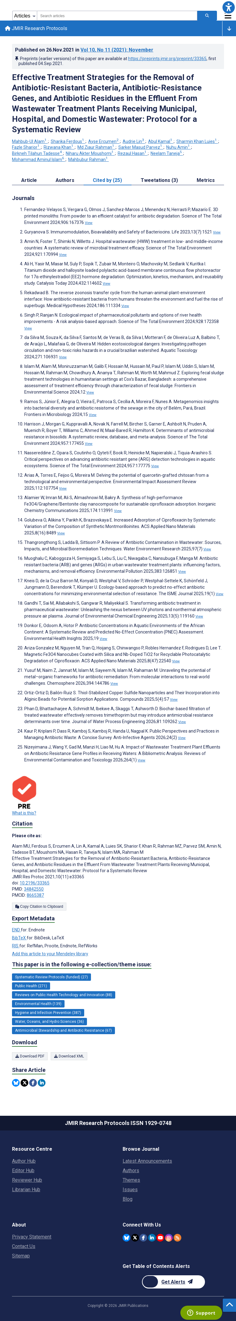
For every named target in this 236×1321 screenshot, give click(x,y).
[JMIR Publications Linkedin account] (152, 1238)
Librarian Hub (26, 1189)
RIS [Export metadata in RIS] (15, 945)
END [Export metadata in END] (16, 929)
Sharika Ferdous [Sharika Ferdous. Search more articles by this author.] (68, 141)
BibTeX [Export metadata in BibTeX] (19, 937)
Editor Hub (23, 1170)
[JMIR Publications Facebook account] (143, 1238)
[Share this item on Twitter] (24, 1083)
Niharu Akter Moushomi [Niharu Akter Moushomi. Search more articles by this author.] (90, 153)
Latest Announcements (147, 1161)
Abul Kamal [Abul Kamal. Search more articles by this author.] (160, 141)
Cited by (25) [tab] (107, 180)
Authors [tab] (65, 180)
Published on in (84, 50)
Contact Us (23, 1246)
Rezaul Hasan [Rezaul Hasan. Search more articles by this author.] (133, 153)
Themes (131, 1180)
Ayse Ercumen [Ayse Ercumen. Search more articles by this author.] (104, 141)
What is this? (24, 813)
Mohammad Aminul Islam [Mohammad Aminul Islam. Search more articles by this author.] (38, 159)
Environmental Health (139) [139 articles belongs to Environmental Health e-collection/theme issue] (38, 1004)
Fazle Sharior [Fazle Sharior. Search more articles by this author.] (26, 147)
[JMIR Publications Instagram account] (169, 1238)
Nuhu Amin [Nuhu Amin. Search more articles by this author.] (178, 147)
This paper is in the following (81, 964)
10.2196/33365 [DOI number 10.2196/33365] (34, 882)
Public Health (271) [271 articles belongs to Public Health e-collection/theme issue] (31, 986)
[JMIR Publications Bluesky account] (126, 1238)
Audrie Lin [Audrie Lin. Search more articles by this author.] (134, 141)
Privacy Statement (31, 1237)
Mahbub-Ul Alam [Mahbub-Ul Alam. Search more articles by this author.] (30, 141)
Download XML (69, 1056)
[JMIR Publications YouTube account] (160, 1238)
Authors (131, 1170)
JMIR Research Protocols (36, 28)
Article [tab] (29, 180)
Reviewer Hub (27, 1180)
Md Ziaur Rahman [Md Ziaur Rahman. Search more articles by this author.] (96, 147)
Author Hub (24, 1161)
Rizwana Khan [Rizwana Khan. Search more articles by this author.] (59, 147)
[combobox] (117, 16)
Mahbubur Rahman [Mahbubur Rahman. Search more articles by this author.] (88, 159)
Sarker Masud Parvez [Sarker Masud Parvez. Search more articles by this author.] (140, 147)
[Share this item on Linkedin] (41, 1083)
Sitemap (21, 1256)
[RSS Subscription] (177, 1238)
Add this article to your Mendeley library (50, 953)
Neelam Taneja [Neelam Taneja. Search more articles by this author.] (167, 153)
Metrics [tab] (206, 180)
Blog (127, 1199)
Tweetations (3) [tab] (159, 180)
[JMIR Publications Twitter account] (135, 1238)
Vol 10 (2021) (117, 50)
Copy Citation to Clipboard (39, 906)
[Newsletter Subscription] (173, 1281)
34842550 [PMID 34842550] (34, 889)
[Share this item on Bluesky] (16, 1083)
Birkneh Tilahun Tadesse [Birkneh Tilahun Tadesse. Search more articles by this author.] (37, 153)
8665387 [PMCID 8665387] (35, 895)
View (88, 223)
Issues (130, 1189)
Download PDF (29, 1056)
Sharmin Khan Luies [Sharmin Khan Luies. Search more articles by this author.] (197, 141)
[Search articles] (207, 16)
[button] (228, 7)
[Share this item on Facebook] (33, 1083)
